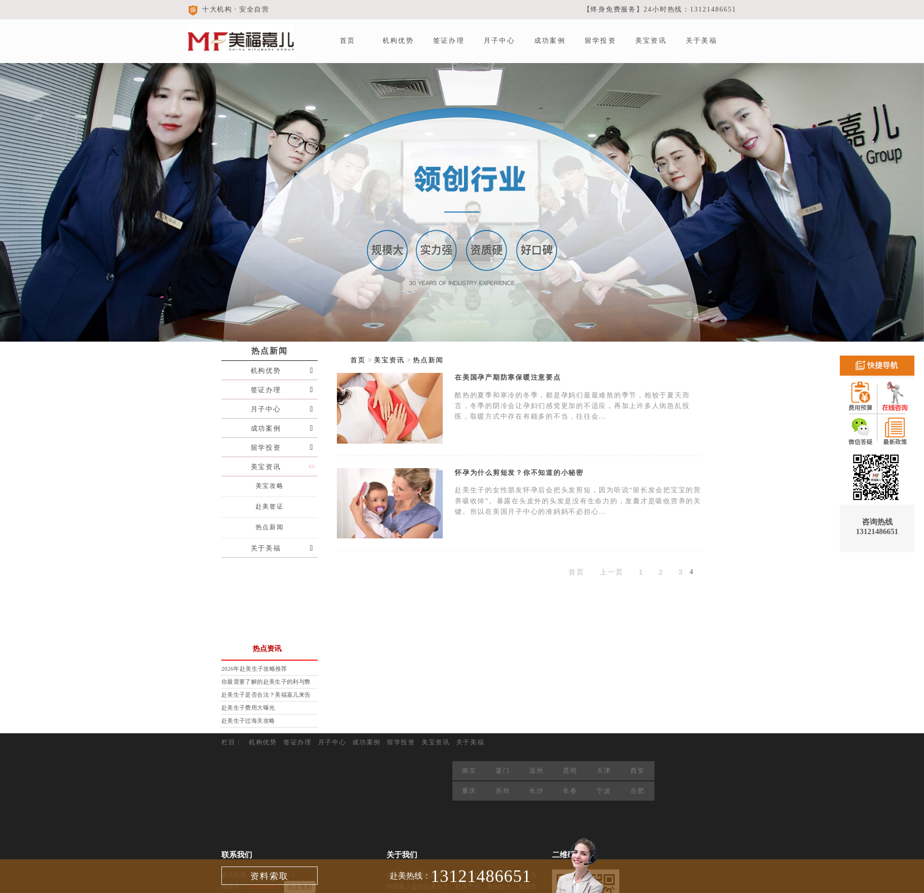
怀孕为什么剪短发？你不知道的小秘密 (519, 472)
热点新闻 (269, 351)
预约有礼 (256, 582)
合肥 (637, 790)
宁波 (604, 790)
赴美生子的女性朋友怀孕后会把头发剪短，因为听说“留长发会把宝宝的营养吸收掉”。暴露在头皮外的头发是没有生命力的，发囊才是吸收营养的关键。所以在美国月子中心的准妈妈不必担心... (578, 500)
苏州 (503, 790)
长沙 (536, 790)
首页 (347, 40)
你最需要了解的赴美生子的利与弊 (265, 681)
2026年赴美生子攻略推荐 (254, 668)
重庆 (469, 790)
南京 (469, 770)
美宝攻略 (270, 485)
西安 (637, 770)
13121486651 (481, 876)
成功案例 (549, 40)
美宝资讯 (651, 40)
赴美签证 (270, 506)
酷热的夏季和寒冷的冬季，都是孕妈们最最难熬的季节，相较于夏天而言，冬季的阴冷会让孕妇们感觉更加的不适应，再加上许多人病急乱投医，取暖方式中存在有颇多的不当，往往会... (572, 406)
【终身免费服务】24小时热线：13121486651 (660, 9)
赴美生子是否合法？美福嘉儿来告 (265, 694)
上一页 (612, 572)
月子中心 (499, 40)
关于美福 (701, 40)
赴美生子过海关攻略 (248, 720)
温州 (536, 770)
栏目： (232, 742)
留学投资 (600, 40)
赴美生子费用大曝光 (248, 707)
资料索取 (269, 876)
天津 (604, 770)
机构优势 (398, 40)
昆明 (570, 770)
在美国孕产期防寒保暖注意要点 (508, 377)
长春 (570, 790)
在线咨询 (256, 620)
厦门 (503, 770)
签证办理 (448, 40)
